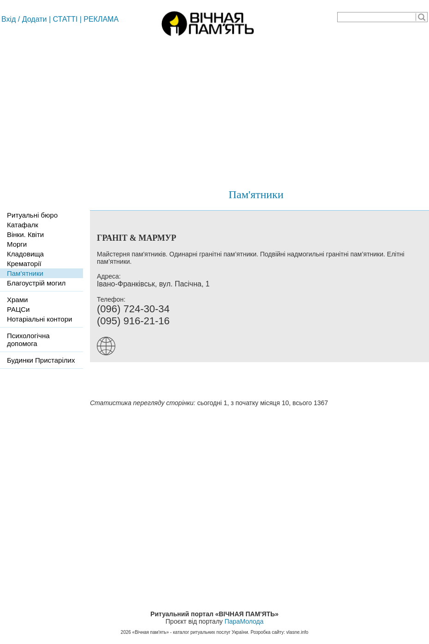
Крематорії (24, 263)
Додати (34, 19)
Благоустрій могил (36, 283)
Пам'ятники (255, 194)
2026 (126, 632)
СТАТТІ (65, 19)
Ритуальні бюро (32, 215)
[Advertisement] (214, 108)
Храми (17, 300)
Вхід (8, 19)
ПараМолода (244, 621)
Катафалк (22, 225)
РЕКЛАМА (101, 19)
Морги (17, 244)
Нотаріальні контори (39, 319)
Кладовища (25, 254)
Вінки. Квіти (25, 234)
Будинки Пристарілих (41, 360)
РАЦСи (18, 309)
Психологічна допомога (28, 339)
